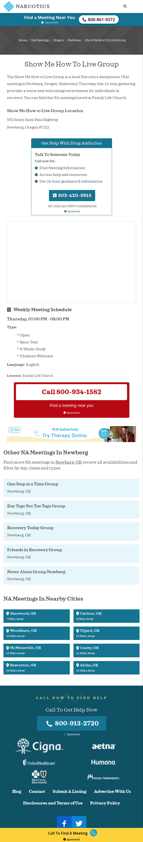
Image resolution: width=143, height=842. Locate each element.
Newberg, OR (68, 462)
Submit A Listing (69, 791)
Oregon (58, 40)
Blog (16, 791)
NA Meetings (40, 40)
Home (22, 40)
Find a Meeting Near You (49, 17)
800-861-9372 (98, 19)
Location (14, 375)
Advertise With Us (112, 791)
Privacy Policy (105, 803)
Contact (37, 791)
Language (15, 364)
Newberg (74, 40)
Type (11, 327)
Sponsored (71, 839)
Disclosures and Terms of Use (52, 803)
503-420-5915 (72, 195)
